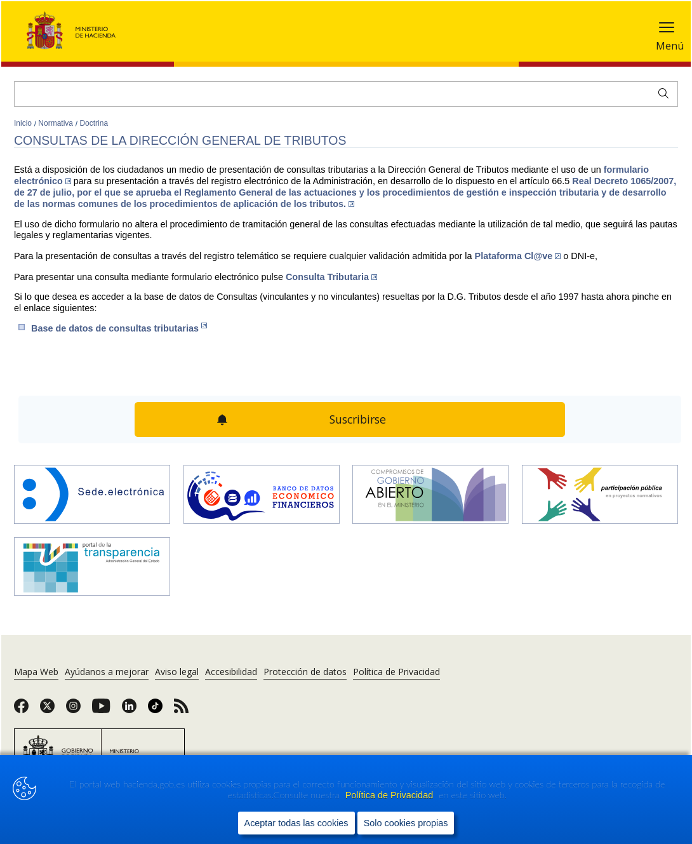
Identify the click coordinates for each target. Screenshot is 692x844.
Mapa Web (36, 672)
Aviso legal (177, 672)
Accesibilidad (231, 672)
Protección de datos (305, 672)
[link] (21, 710)
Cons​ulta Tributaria (331, 277)
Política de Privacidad (390, 795)
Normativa (56, 123)
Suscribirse (358, 419)
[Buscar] (346, 94)
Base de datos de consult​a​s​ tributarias (119, 328)
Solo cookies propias (406, 822)
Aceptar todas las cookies (296, 822)
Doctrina (93, 123)
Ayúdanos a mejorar (107, 672)
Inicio (24, 123)
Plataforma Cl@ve (518, 256)
